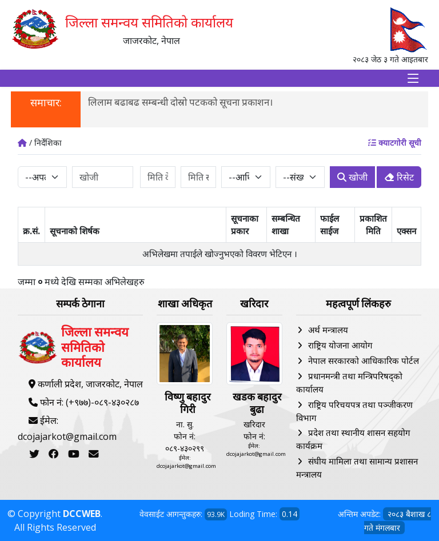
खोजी (352, 177)
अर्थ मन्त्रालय (328, 329)
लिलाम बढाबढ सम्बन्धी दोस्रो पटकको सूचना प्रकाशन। (180, 102)
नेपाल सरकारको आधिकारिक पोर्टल (363, 360)
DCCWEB (82, 513)
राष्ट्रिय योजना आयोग (340, 345)
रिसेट (399, 177)
